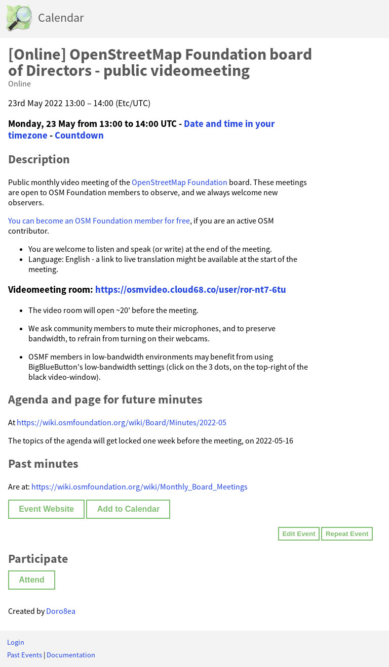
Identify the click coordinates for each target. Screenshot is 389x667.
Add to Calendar (128, 509)
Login (15, 642)
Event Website (46, 509)
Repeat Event (347, 534)
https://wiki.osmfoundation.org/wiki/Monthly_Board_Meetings (139, 486)
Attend (32, 579)
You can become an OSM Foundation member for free (99, 220)
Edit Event (298, 534)
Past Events (24, 654)
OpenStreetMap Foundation (179, 182)
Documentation (71, 654)
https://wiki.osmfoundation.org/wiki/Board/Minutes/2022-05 (121, 422)
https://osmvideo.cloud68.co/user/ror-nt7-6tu (190, 289)
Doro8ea (60, 611)
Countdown (79, 135)
